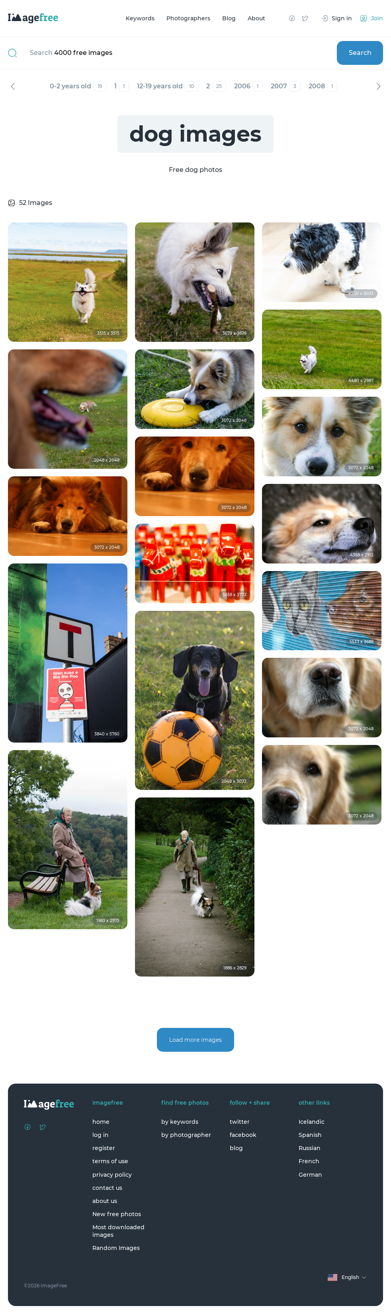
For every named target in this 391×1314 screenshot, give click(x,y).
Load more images (195, 1039)
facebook (243, 1135)
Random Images (116, 1248)
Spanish (310, 1135)
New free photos (116, 1214)
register (103, 1148)
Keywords (140, 18)
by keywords (179, 1121)
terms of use (110, 1161)
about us (104, 1201)
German (310, 1174)
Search (360, 53)
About (256, 18)
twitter (240, 1121)
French (309, 1161)
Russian (310, 1148)
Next (378, 86)
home (100, 1121)
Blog (229, 18)
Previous (13, 86)
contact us (107, 1187)
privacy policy (112, 1174)
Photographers (188, 18)
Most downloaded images (118, 1231)
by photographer (186, 1135)
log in (100, 1135)
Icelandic (312, 1121)
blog (236, 1148)
